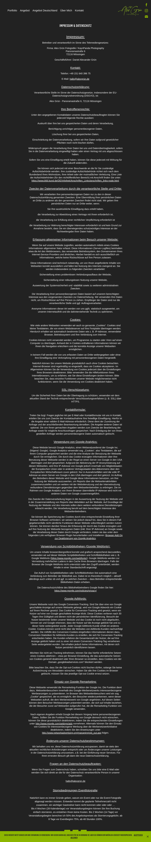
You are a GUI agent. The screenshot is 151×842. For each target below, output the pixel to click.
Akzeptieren (138, 835)
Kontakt (79, 10)
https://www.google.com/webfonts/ (69, 558)
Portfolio (12, 10)
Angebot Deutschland (45, 10)
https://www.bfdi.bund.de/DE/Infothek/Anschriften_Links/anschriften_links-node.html (75, 180)
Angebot (25, 10)
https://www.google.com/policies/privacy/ (75, 590)
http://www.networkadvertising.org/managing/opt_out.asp (71, 733)
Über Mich (66, 10)
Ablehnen (74, 838)
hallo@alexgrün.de (79, 79)
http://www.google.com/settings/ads (54, 723)
